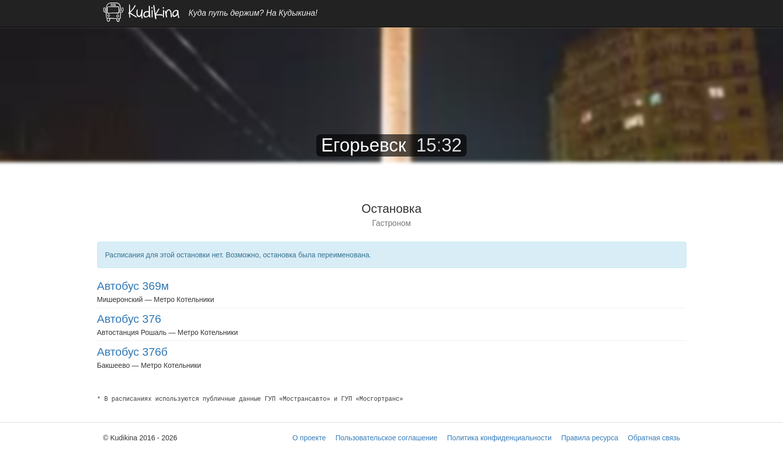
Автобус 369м (133, 286)
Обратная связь (654, 438)
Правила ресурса (590, 438)
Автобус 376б (132, 352)
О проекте (309, 438)
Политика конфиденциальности (499, 438)
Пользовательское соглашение (387, 438)
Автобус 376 (129, 319)
